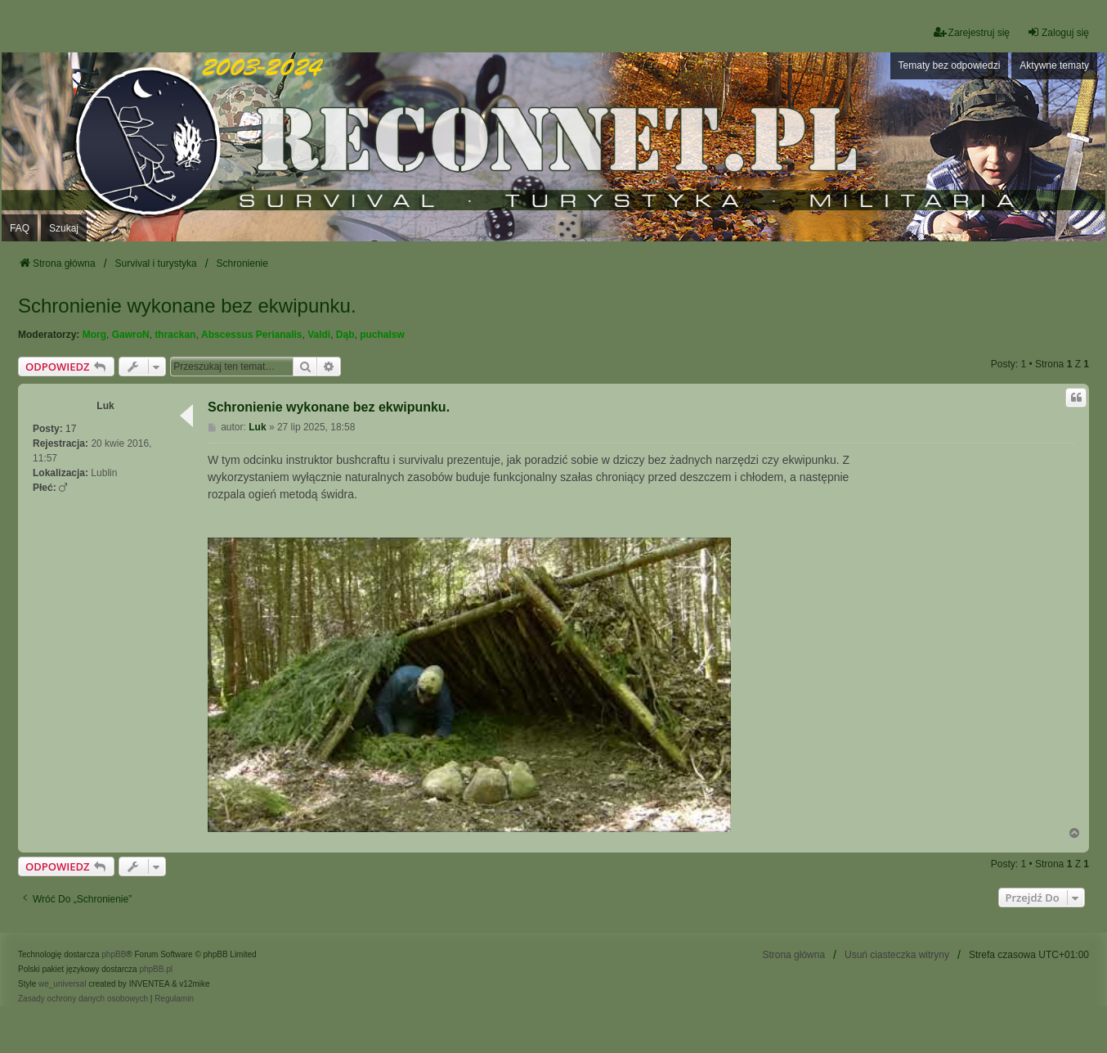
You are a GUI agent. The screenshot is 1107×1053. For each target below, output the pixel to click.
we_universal (62, 983)
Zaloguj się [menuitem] (1058, 32)
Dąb (345, 334)
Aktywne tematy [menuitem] (1054, 65)
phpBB (113, 954)
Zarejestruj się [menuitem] (972, 32)
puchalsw (382, 334)
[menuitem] (83, 999)
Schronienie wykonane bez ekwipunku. (187, 306)
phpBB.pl (156, 969)
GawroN (131, 334)
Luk (105, 406)
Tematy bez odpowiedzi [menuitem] (950, 65)
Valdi (318, 334)
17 (70, 428)
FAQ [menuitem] (19, 228)
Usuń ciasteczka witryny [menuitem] (897, 955)
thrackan (175, 334)
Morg (94, 334)
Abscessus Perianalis (251, 334)
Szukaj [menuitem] (63, 228)
